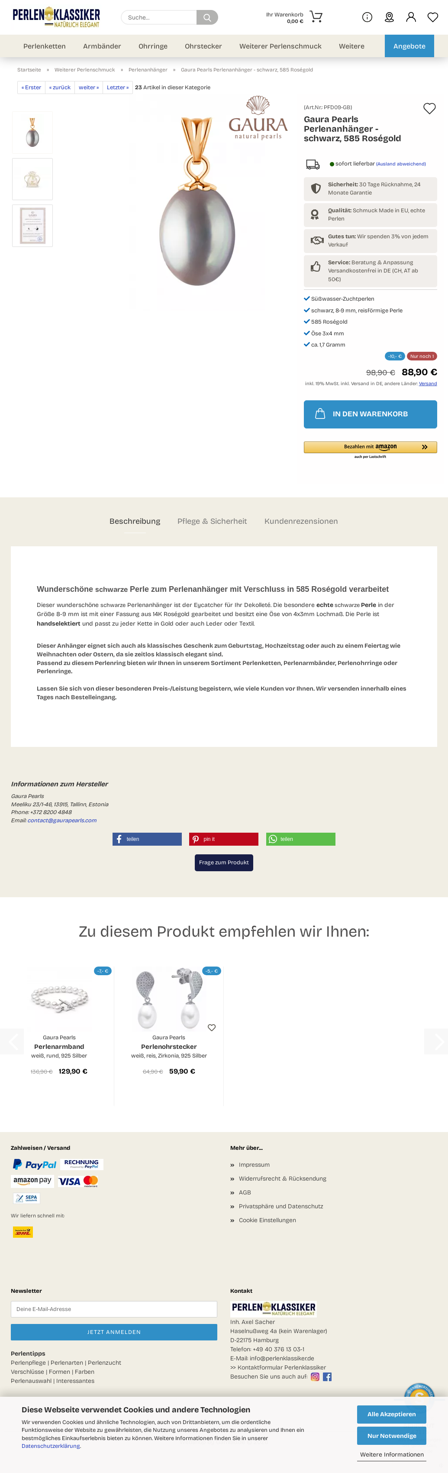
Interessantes (75, 1381)
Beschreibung (135, 521)
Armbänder (102, 46)
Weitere (351, 46)
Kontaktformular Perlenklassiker (282, 1367)
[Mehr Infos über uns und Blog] (367, 17)
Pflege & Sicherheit (212, 521)
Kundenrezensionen (301, 521)
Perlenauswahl (31, 1381)
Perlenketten (44, 46)
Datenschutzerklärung (51, 1446)
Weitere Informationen (392, 1454)
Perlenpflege (28, 1362)
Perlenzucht (104, 1362)
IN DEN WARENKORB (360, 413)
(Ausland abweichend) (401, 164)
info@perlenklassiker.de (282, 1358)
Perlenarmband (59, 1047)
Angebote (409, 46)
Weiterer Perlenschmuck (280, 46)
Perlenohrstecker (169, 1047)
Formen (59, 1372)
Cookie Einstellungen (267, 1220)
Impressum (254, 1164)
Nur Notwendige (391, 1436)
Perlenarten (67, 1362)
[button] (411, 17)
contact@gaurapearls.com (62, 820)
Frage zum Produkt (224, 862)
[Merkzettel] (433, 17)
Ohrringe (153, 46)
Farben (84, 1372)
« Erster (31, 87)
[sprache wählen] (389, 17)
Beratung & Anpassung (370, 262)
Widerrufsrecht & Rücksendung (282, 1178)
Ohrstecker (203, 46)
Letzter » (118, 87)
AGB (245, 1192)
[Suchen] (207, 17)
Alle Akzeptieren (391, 1414)
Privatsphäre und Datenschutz (281, 1206)
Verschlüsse (27, 1372)
